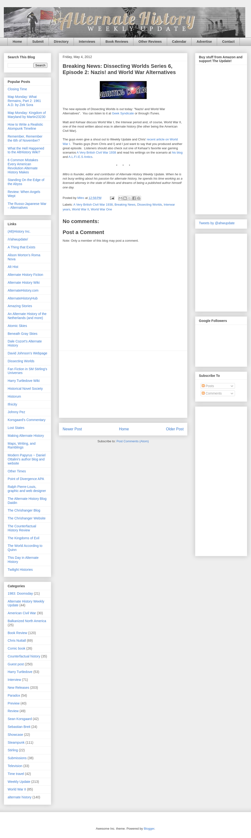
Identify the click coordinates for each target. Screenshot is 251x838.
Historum (14, 396)
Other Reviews (150, 41)
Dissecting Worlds (149, 204)
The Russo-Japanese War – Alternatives (27, 206)
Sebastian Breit (19, 727)
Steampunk (16, 742)
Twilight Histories (20, 569)
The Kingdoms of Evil (23, 538)
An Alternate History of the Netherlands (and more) (27, 316)
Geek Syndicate (123, 113)
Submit (38, 41)
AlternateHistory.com (23, 290)
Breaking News (125, 204)
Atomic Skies (17, 326)
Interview (14, 680)
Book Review (17, 633)
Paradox (14, 695)
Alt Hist (13, 267)
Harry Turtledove (20, 672)
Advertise (204, 41)
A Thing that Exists (21, 247)
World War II (80, 209)
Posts (208, 386)
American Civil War (22, 613)
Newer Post (72, 429)
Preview (14, 703)
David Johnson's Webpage (27, 353)
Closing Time (17, 89)
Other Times (17, 471)
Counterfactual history (24, 656)
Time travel (16, 774)
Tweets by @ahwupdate (217, 223)
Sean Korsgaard (20, 719)
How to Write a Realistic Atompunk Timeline (25, 126)
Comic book (16, 648)
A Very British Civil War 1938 (96, 152)
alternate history (20, 797)
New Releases (18, 687)
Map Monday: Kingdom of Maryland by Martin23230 (27, 115)
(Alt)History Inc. (19, 231)
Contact (228, 41)
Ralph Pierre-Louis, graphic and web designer (27, 489)
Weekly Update (19, 782)
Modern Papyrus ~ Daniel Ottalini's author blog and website (26, 459)
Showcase (15, 735)
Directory (61, 41)
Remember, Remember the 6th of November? (25, 138)
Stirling (13, 750)
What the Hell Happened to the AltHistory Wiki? (26, 150)
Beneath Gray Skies (23, 334)
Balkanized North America (27, 621)
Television (15, 766)
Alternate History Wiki (24, 282)
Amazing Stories (20, 306)
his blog (177, 152)
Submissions (17, 758)
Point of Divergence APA (26, 479)
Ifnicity (12, 404)
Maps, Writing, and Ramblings (21, 445)
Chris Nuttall (17, 640)
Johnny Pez (16, 412)
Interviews (87, 41)
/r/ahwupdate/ (18, 239)
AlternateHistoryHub (23, 298)
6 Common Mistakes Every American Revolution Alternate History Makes (23, 166)
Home (17, 41)
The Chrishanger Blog (24, 510)
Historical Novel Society (25, 388)
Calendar (179, 41)
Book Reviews (116, 41)
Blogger (149, 828)
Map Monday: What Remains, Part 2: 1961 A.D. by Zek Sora (24, 101)
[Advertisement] (218, 480)
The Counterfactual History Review (22, 528)
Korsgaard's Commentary (26, 420)
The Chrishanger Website (26, 518)
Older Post (175, 429)
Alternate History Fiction (25, 275)
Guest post (16, 664)
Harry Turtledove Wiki (24, 381)
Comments (212, 393)
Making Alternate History (26, 436)
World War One (101, 209)
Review (13, 711)
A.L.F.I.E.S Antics (81, 157)
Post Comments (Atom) (132, 441)
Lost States (16, 428)
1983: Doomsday (20, 593)
